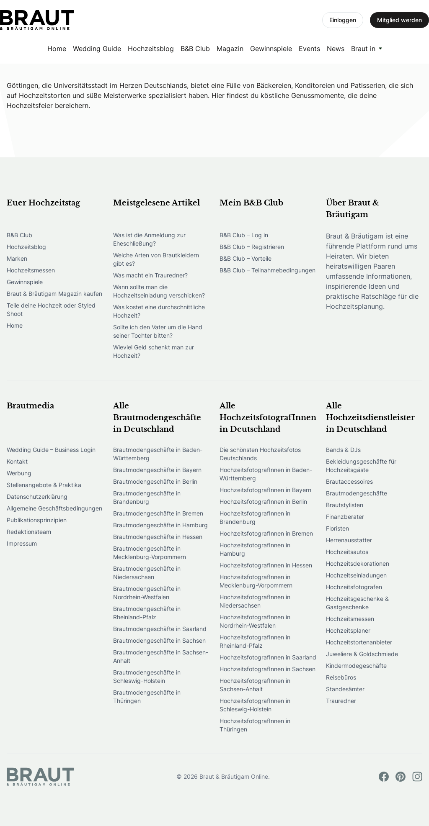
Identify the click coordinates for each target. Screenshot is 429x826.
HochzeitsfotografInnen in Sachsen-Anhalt (255, 685)
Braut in (363, 48)
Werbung (19, 473)
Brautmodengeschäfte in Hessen (157, 537)
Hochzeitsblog (151, 48)
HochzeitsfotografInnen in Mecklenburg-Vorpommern (256, 581)
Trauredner (341, 701)
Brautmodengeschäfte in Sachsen (159, 640)
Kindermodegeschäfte (356, 666)
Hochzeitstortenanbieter (359, 642)
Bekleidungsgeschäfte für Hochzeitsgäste (361, 465)
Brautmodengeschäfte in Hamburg (160, 525)
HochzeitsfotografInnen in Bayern (265, 490)
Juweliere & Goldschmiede (362, 654)
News (335, 48)
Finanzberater (345, 517)
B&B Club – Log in (244, 235)
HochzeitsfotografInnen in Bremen (266, 533)
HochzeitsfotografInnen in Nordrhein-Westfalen (255, 621)
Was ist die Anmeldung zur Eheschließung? (149, 239)
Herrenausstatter (349, 540)
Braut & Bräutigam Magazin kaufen (54, 294)
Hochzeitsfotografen (354, 587)
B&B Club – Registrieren (252, 247)
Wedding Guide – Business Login (51, 450)
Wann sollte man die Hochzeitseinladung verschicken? (159, 291)
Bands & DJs (343, 450)
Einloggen (342, 20)
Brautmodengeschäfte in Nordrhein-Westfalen (147, 593)
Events (309, 48)
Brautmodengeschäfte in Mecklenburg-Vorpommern (149, 552)
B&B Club (195, 48)
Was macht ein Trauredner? (150, 275)
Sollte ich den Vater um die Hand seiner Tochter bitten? (157, 331)
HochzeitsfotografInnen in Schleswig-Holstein (255, 705)
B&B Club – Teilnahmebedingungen (267, 270)
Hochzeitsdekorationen (357, 563)
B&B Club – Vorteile (245, 258)
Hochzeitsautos (347, 552)
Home (56, 48)
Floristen (337, 528)
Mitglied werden (399, 20)
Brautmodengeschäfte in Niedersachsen (147, 572)
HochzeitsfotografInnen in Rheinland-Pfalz (255, 641)
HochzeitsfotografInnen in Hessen (266, 565)
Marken (17, 258)
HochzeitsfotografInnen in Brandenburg (255, 517)
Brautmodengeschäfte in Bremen (158, 513)
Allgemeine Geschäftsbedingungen (54, 508)
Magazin (230, 48)
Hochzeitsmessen (31, 270)
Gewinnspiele (271, 48)
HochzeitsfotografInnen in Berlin (263, 501)
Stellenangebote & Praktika (44, 485)
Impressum (22, 543)
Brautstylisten (344, 505)
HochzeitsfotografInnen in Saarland (268, 657)
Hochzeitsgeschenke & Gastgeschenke (357, 603)
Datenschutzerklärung (37, 496)
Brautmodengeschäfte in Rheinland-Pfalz (147, 613)
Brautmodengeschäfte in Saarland (160, 629)
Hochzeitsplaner (348, 630)
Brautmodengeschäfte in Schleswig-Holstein (147, 676)
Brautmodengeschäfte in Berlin (155, 481)
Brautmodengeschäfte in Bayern (157, 470)
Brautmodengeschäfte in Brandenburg (147, 497)
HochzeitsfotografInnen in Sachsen (267, 669)
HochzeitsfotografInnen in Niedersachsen (255, 601)
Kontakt (17, 461)
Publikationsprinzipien (37, 520)
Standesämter (345, 689)
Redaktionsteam (29, 532)
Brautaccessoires (349, 481)
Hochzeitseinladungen (356, 575)
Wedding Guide (97, 48)
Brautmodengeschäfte (356, 493)
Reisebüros (341, 677)
